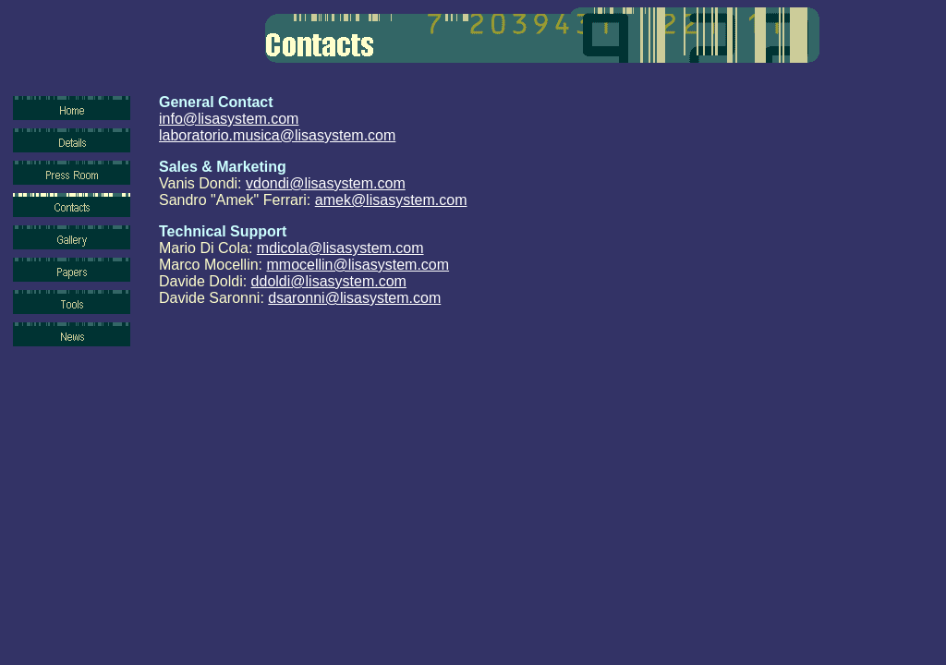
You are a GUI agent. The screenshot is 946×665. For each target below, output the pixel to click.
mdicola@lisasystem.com (340, 248)
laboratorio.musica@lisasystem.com (277, 135)
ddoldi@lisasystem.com (328, 281)
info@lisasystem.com (228, 119)
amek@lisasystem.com (391, 200)
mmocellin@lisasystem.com (357, 264)
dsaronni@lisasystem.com (354, 298)
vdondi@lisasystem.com (326, 183)
